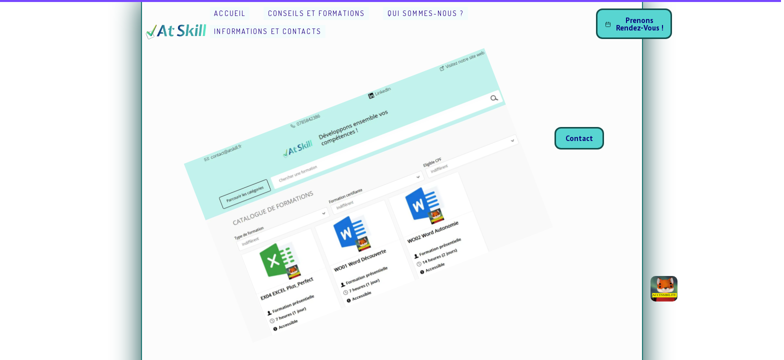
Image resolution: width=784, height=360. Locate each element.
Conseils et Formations (316, 13)
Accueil (230, 13)
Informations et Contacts (267, 31)
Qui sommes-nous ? (426, 13)
